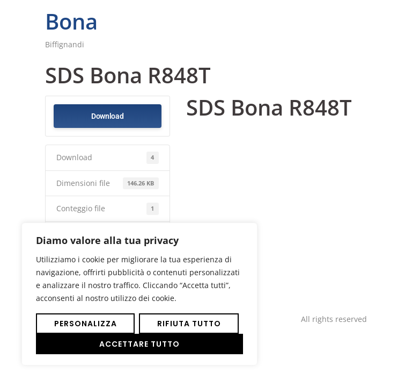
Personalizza (85, 323)
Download (107, 116)
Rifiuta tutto (189, 323)
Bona (71, 21)
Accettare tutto (139, 344)
